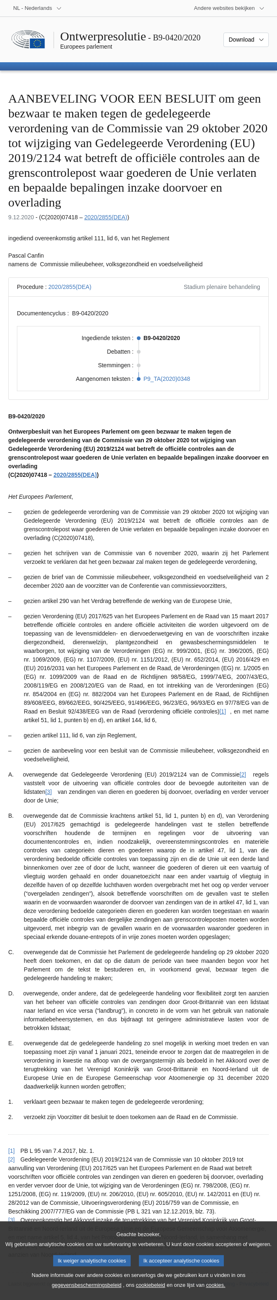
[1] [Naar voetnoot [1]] (222, 711)
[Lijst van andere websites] (229, 8)
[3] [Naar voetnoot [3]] (48, 791)
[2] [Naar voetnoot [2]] (242, 774)
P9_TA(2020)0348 (166, 378)
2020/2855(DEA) (105, 217)
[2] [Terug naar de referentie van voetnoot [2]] (11, 1159)
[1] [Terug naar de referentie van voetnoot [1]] (11, 1150)
